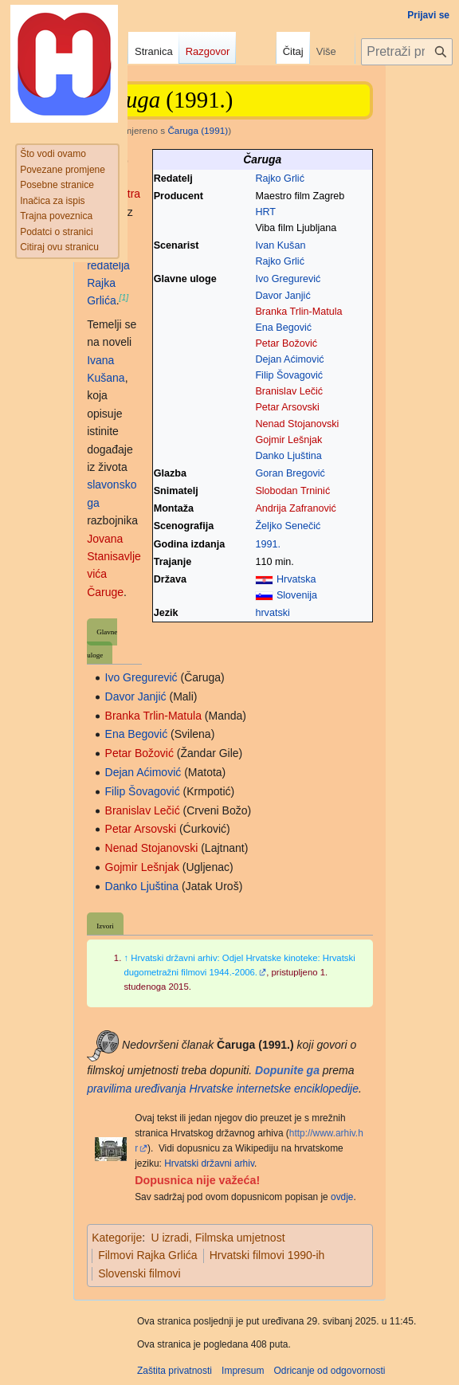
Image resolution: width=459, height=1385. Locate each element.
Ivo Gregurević (287, 278)
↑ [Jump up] (126, 958)
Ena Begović (283, 327)
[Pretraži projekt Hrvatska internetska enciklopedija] (407, 51)
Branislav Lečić (289, 391)
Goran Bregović (290, 473)
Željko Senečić (287, 526)
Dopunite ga (287, 1070)
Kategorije (117, 1237)
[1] (124, 297)
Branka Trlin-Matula (298, 311)
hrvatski (272, 612)
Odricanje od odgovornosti (329, 1370)
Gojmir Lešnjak (288, 439)
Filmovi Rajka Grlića (147, 1255)
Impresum (243, 1370)
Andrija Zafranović (295, 508)
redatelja (108, 265)
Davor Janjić (282, 295)
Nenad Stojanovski (297, 424)
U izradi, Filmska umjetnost (217, 1237)
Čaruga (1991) (197, 130)
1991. (267, 544)
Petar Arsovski (287, 407)
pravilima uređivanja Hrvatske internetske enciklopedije (223, 1088)
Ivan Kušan (280, 245)
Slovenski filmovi (139, 1273)
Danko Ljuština (288, 455)
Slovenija (297, 595)
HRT (265, 212)
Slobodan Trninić (292, 490)
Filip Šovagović (289, 375)
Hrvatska (296, 579)
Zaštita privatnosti (174, 1370)
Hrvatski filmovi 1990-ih (267, 1255)
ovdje (342, 1197)
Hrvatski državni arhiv (209, 1163)
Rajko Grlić (279, 178)
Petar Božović (286, 343)
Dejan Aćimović (289, 359)
